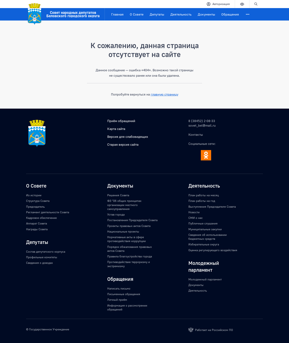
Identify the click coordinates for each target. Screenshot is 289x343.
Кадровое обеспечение (41, 217)
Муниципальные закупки (205, 229)
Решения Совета (118, 195)
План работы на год (201, 200)
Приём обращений (121, 121)
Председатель (35, 206)
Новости (194, 212)
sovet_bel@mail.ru (202, 125)
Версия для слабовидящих (127, 137)
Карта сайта (116, 129)
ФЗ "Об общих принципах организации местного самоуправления (124, 205)
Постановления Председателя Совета (132, 220)
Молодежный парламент (205, 279)
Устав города (116, 214)
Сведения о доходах (39, 262)
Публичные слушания (203, 223)
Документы (206, 14)
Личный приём (117, 299)
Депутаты (157, 14)
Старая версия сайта (122, 144)
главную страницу (164, 94)
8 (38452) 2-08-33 (201, 121)
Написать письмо (118, 288)
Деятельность (180, 14)
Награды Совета (37, 229)
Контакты (195, 134)
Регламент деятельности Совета (47, 212)
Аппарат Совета (36, 223)
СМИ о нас (195, 217)
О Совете (136, 14)
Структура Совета (37, 200)
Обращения (230, 14)
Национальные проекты (123, 231)
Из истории (33, 195)
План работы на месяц (203, 195)
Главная (117, 14)
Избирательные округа (203, 244)
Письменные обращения (123, 294)
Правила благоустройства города (129, 256)
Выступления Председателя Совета (212, 206)
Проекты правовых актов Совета (129, 226)
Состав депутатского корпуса (45, 251)
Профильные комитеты (41, 257)
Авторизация (218, 4)
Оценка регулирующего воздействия (212, 250)
